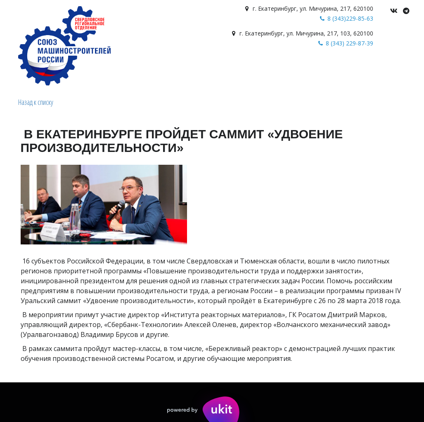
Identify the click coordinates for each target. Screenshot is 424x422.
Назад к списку (35, 102)
